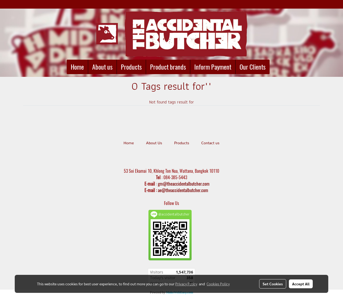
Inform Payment (212, 67)
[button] (274, 67)
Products (131, 67)
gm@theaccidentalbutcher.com (184, 184)
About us (102, 67)
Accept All (301, 283)
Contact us (210, 143)
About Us (154, 143)
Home (77, 67)
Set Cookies (273, 283)
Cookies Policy (218, 283)
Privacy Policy (186, 283)
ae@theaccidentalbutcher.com (183, 190)
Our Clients (253, 67)
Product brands (168, 67)
